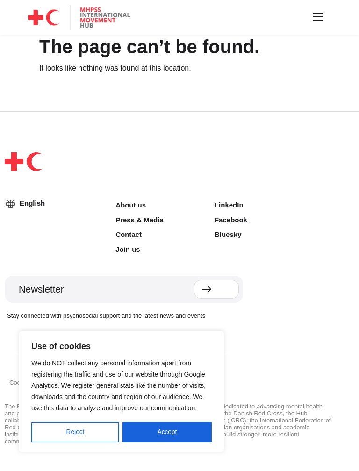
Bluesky (228, 234)
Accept (167, 432)
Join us (127, 249)
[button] (316, 17)
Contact (128, 234)
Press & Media (139, 220)
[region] (121, 392)
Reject (75, 432)
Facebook (231, 220)
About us (130, 205)
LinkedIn (229, 205)
